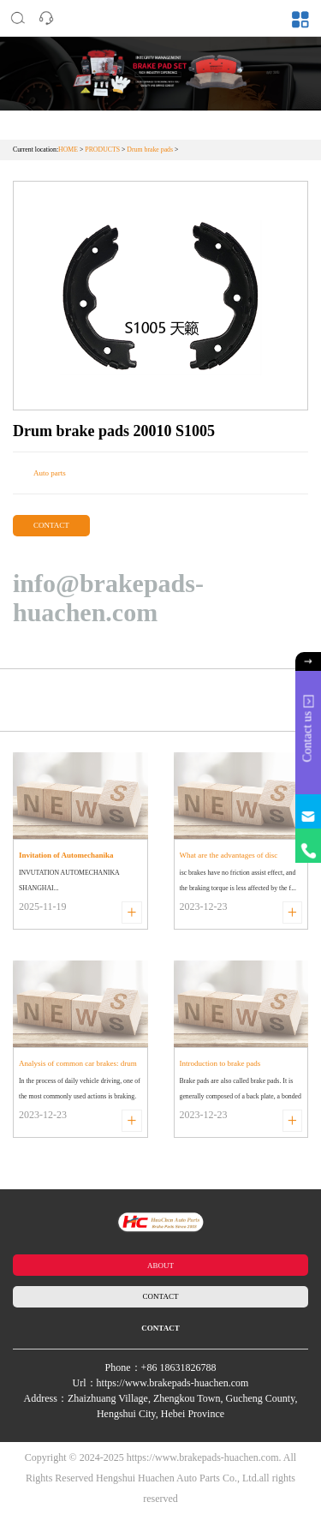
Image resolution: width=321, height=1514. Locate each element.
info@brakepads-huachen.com (108, 597)
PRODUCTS (102, 149)
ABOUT (160, 1265)
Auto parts (49, 473)
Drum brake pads (150, 149)
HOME (68, 149)
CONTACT (51, 525)
